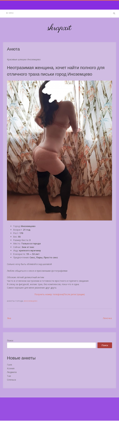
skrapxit (59, 28)
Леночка (107, 318)
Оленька (11, 379)
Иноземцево (30, 301)
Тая (9, 375)
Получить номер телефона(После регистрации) (59, 294)
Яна (9, 318)
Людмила (12, 372)
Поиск (10, 340)
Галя (9, 364)
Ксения (10, 368)
